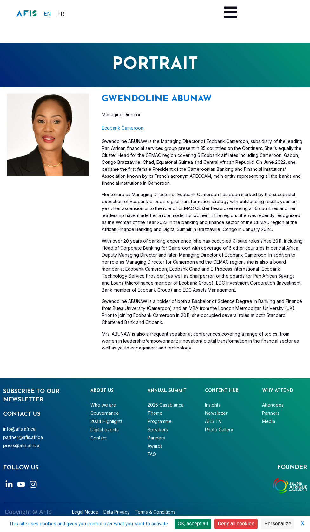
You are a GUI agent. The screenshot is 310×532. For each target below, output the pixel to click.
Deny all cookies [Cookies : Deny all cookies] (236, 524)
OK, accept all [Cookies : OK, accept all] (193, 524)
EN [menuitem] (47, 13)
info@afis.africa (19, 429)
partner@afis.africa (23, 437)
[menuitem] (47, 13)
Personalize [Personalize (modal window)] (277, 524)
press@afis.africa (21, 445)
